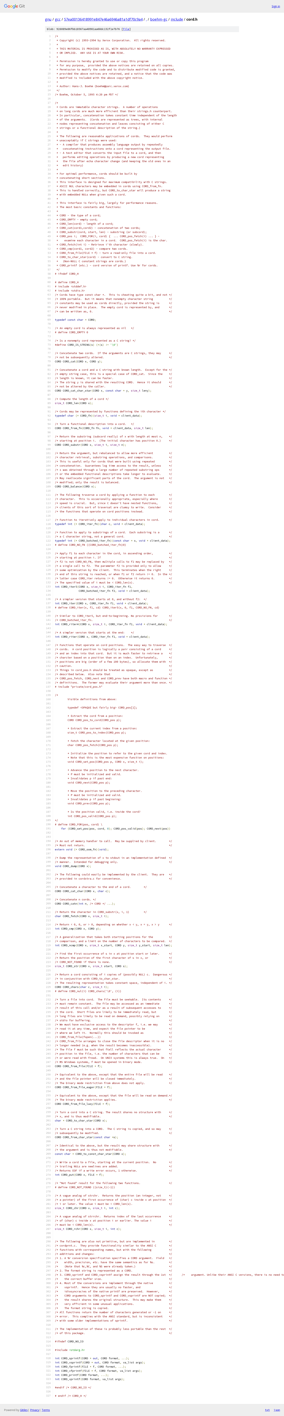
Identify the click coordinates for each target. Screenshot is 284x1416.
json (277, 1410)
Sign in (276, 6)
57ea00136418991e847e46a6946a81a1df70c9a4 (103, 19)
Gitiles (24, 1410)
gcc (58, 19)
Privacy (34, 1410)
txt (267, 1410)
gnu (48, 19)
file (126, 29)
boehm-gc (158, 19)
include (177, 19)
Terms (46, 1410)
